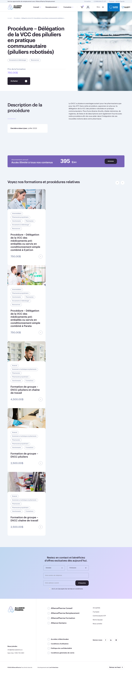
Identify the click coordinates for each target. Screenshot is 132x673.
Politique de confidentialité (61, 648)
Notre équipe (98, 620)
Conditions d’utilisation (60, 644)
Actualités (87, 1)
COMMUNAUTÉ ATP (100, 1)
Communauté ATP (99, 616)
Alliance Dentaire (58, 623)
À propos (96, 612)
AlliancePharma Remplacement (45, 1)
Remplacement (51, 7)
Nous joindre (97, 623)
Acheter (111, 161)
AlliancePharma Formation (63, 618)
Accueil (10, 18)
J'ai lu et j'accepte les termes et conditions (67, 589)
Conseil (36, 7)
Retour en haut (115, 667)
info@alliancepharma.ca (15, 649)
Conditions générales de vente (62, 653)
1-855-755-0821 (19, 653)
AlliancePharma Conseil (61, 608)
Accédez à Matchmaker (60, 639)
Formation (67, 7)
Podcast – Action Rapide (116, 1)
